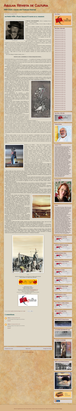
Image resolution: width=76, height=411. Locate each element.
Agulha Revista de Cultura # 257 (60, 96)
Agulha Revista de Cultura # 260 (60, 101)
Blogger (61, 408)
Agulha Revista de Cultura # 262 (60, 105)
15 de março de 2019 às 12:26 (15, 317)
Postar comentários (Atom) (29, 352)
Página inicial (28, 348)
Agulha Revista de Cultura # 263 (60, 107)
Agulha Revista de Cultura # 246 (60, 76)
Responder (9, 320)
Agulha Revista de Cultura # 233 (60, 52)
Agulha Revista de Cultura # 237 (60, 59)
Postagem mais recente (9, 348)
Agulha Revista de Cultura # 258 (60, 98)
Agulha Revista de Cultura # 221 (60, 30)
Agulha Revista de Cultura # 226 (60, 39)
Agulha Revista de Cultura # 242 (60, 68)
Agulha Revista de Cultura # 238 (60, 61)
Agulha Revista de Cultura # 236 (60, 57)
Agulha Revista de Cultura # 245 (60, 74)
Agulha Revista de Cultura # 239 (60, 63)
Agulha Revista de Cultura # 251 (60, 85)
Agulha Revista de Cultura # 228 (60, 43)
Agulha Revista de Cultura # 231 (60, 48)
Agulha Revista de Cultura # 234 (60, 54)
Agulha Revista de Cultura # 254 (60, 90)
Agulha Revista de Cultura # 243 (60, 70)
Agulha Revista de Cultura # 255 (60, 92)
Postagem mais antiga (47, 348)
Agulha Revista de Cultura (26, 5)
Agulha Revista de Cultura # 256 (60, 94)
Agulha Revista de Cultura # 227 (60, 41)
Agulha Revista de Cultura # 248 (60, 79)
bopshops (53, 408)
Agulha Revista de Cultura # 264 (60, 109)
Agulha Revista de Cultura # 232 (60, 50)
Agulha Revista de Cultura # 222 (60, 32)
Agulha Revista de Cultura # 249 (60, 81)
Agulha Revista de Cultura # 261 (60, 103)
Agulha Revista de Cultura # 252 (60, 87)
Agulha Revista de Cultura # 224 (60, 35)
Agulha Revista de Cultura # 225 (60, 37)
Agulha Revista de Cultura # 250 (60, 83)
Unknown (9, 317)
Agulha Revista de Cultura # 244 (60, 72)
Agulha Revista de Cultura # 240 (60, 65)
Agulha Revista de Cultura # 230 (60, 46)
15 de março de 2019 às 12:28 (15, 324)
